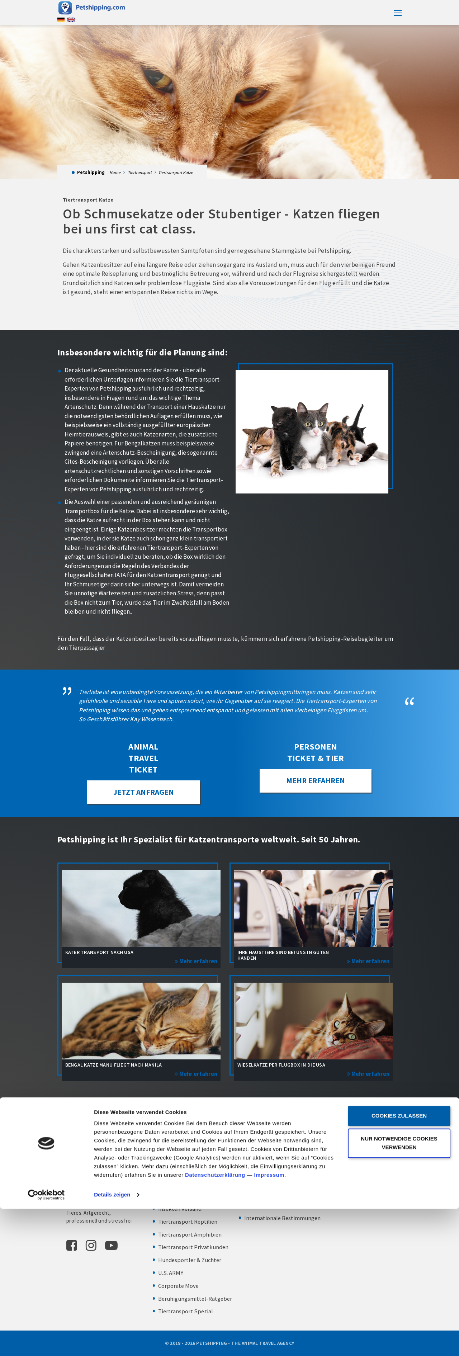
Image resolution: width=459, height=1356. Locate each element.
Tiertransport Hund (183, 1133)
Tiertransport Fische (184, 1196)
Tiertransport (140, 172)
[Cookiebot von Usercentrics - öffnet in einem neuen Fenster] (46, 1342)
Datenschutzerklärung (215, 1322)
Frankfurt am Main (354, 1134)
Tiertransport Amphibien (190, 1235)
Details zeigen (112, 1342)
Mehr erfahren (315, 781)
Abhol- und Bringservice (275, 1145)
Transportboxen (265, 1158)
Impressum (269, 1322)
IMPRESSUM (338, 1151)
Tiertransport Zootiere (187, 1184)
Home (114, 172)
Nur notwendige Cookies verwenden (399, 1290)
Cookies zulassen (399, 1263)
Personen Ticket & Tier (273, 1133)
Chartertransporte (268, 1206)
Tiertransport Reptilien (188, 1222)
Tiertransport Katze (183, 1145)
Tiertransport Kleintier (187, 1171)
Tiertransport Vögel (183, 1158)
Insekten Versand (180, 1209)
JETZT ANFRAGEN (143, 793)
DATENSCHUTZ (341, 1162)
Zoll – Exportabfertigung (276, 1171)
